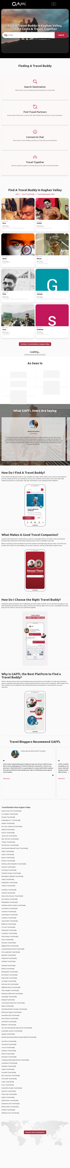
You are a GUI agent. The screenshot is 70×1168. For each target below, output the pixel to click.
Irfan (4, 294)
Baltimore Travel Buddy (9, 924)
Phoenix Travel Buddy (8, 861)
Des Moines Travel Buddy (9, 975)
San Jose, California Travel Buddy (12, 826)
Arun (4, 329)
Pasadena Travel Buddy (9, 1066)
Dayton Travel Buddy (8, 1097)
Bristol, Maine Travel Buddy (10, 1107)
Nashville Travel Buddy (9, 955)
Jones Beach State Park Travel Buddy (13, 1003)
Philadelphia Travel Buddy (10, 902)
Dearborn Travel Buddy (9, 1050)
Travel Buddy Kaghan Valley (46, 194)
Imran (5, 258)
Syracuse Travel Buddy (9, 1091)
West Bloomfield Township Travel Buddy (14, 1009)
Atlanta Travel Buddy (8, 829)
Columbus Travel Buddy (9, 890)
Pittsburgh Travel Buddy (9, 930)
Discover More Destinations (35, 1132)
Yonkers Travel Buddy (8, 885)
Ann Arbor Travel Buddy (9, 1041)
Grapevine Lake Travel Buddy (11, 1103)
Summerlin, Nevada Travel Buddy (12, 1088)
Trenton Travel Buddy (8, 842)
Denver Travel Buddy (8, 833)
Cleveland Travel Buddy (9, 1044)
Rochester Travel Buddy (9, 1057)
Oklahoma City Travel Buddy (10, 1113)
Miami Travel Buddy (8, 1006)
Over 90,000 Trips (42, 39)
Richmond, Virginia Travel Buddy (11, 1012)
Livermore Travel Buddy (9, 911)
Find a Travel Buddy (28, 194)
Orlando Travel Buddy (8, 893)
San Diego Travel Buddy (9, 870)
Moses (39, 258)
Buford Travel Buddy (8, 968)
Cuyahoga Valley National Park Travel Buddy (15, 1060)
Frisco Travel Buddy (8, 1085)
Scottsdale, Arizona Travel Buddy (12, 1031)
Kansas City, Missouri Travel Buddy (12, 896)
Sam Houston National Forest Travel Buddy (15, 848)
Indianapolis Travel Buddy (9, 882)
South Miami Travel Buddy (10, 915)
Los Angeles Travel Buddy (10, 814)
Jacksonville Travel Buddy (10, 921)
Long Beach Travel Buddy (9, 1063)
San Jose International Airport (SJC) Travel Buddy (17, 1028)
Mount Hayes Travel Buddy (10, 936)
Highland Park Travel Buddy (10, 946)
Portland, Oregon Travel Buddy (11, 873)
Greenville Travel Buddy (9, 1021)
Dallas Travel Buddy (8, 851)
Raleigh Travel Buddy (8, 1000)
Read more (6, 778)
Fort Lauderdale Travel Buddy (11, 952)
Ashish (39, 223)
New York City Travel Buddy (10, 839)
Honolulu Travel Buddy (9, 943)
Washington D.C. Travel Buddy (11, 820)
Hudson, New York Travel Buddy (11, 811)
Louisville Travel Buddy (9, 1072)
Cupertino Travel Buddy (9, 918)
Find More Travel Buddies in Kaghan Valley (35, 344)
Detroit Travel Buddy (8, 1054)
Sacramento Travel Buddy (9, 908)
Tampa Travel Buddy (8, 879)
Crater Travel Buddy (8, 1082)
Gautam (39, 294)
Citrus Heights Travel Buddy (10, 990)
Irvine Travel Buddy (7, 939)
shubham (40, 329)
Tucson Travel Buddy (8, 1047)
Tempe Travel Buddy (8, 1069)
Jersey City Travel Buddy (9, 836)
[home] (19, 4)
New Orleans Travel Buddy (10, 1018)
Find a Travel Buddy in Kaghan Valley (35, 190)
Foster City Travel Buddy (9, 1094)
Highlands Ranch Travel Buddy (11, 987)
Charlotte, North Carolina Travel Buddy (14, 905)
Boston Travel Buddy (8, 857)
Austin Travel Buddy (8, 854)
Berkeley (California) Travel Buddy (12, 993)
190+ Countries (29, 39)
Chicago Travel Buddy (8, 817)
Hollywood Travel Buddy (9, 958)
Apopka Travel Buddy (8, 1034)
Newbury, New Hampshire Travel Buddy (14, 864)
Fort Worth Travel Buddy (9, 1078)
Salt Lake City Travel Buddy (10, 984)
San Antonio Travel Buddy (10, 899)
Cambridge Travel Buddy (9, 996)
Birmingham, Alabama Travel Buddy (12, 876)
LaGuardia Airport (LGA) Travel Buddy (13, 949)
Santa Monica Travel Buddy (10, 1100)
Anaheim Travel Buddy (8, 961)
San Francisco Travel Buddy (10, 845)
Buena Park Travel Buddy (9, 978)
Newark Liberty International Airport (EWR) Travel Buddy (19, 1037)
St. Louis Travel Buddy (8, 927)
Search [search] (61, 35)
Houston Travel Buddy (8, 867)
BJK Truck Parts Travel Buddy (11, 1075)
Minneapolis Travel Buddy (10, 972)
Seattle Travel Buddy (8, 823)
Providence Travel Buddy (9, 933)
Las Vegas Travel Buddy (9, 981)
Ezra (4, 223)
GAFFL (17, 194)
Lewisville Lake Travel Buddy (10, 1015)
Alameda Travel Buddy (8, 965)
